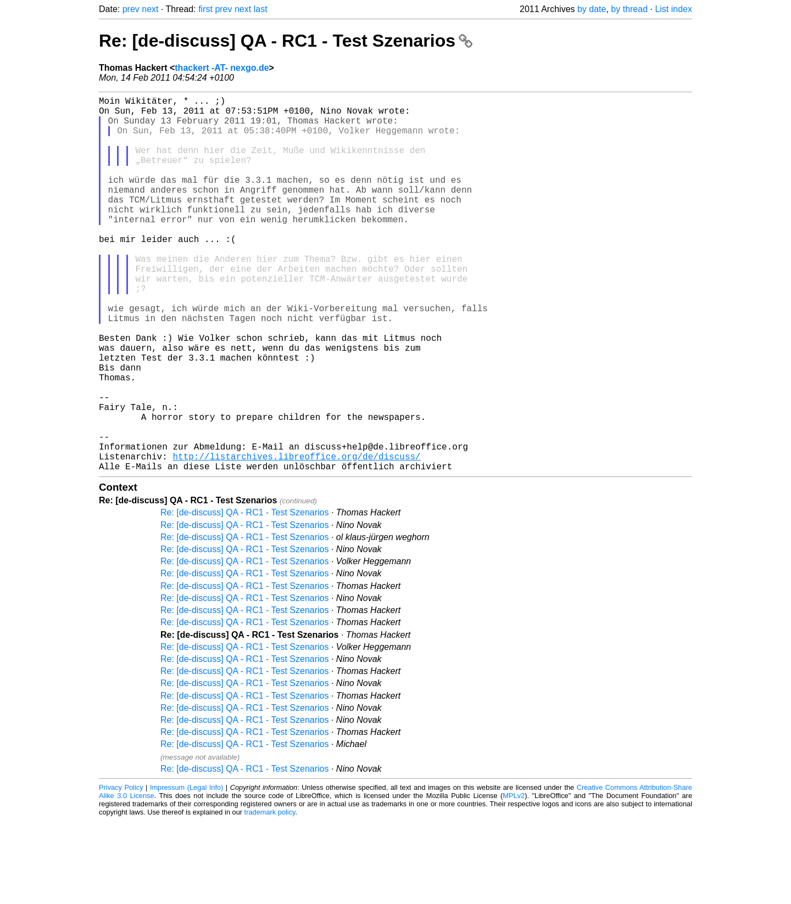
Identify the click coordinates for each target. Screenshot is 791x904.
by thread (629, 9)
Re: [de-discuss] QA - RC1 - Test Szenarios (285, 40)
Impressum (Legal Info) (186, 871)
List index (673, 9)
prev (131, 9)
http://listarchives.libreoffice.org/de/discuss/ (296, 537)
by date (591, 9)
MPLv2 (514, 879)
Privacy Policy (121, 871)
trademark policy (270, 895)
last (261, 9)
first (205, 9)
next (150, 9)
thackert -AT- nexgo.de (222, 67)
